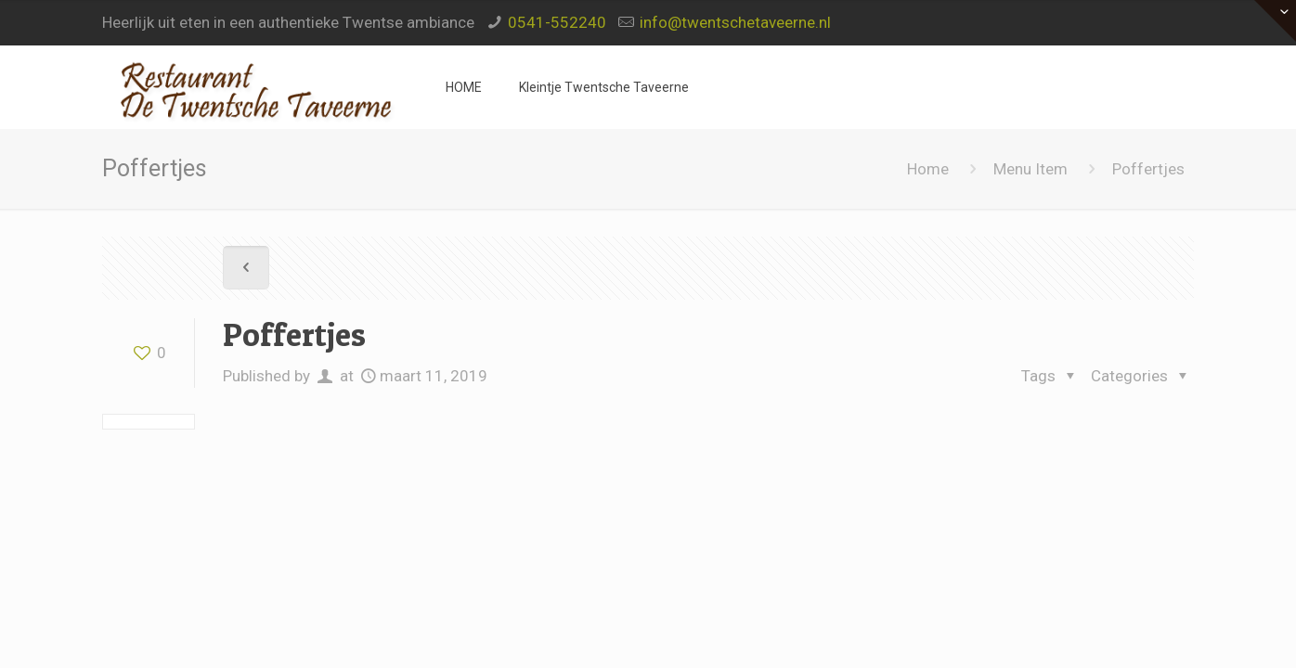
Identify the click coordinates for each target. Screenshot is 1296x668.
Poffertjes (1148, 169)
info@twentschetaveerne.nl (735, 22)
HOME (464, 87)
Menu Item (1030, 169)
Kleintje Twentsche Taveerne (604, 87)
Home (928, 169)
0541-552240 (557, 22)
